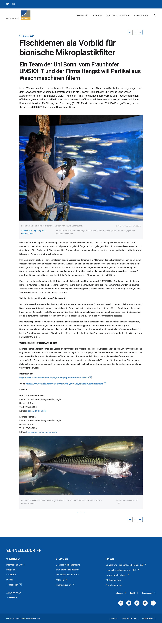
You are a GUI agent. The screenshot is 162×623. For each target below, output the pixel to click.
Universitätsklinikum (117, 575)
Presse (9, 579)
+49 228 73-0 (13, 593)
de (7, 4)
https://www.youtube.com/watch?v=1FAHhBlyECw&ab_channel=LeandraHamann (66, 383)
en (13, 4)
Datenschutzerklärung (130, 618)
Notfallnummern (114, 585)
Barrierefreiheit (149, 618)
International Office (15, 564)
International (141, 15)
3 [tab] (85, 512)
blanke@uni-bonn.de (36, 411)
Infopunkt (11, 569)
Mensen (61, 580)
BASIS (134, 593)
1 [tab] (77, 512)
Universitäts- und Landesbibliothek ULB (126, 565)
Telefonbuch (14, 585)
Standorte (11, 574)
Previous (24, 473)
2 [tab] (81, 512)
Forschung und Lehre (118, 15)
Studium (97, 15)
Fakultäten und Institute (67, 574)
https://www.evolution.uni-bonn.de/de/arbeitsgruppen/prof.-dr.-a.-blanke (55, 377)
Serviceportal (149, 593)
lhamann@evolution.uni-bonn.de (41, 432)
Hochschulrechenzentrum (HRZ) (123, 570)
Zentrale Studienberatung (68, 564)
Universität (82, 15)
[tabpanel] (81, 472)
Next (137, 473)
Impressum (114, 618)
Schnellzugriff (23, 550)
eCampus (121, 593)
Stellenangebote (114, 580)
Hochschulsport (65, 585)
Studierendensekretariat (67, 569)
